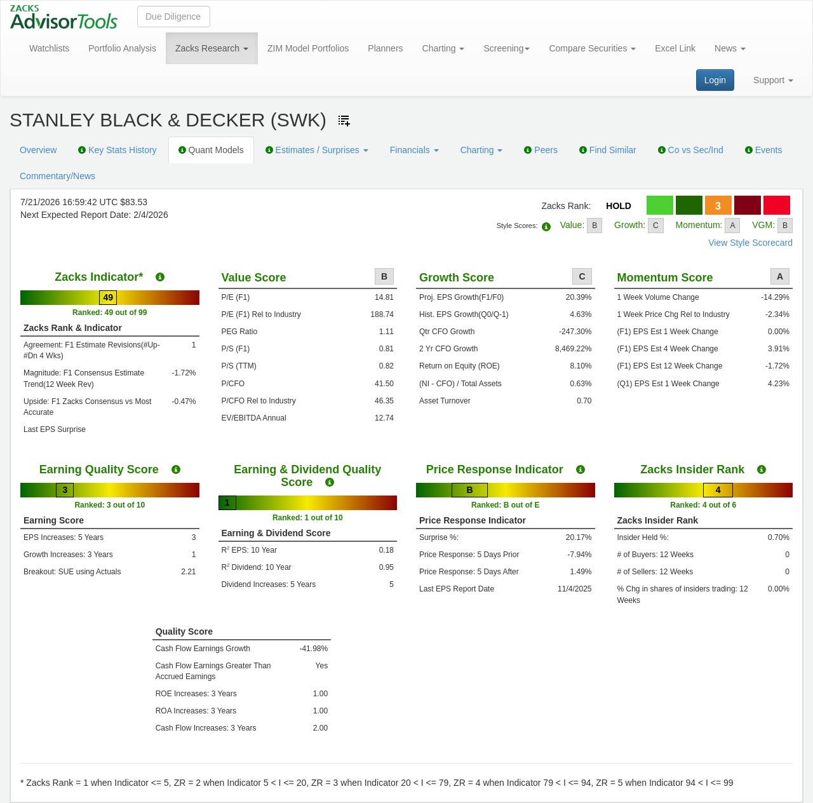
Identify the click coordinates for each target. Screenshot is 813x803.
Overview (38, 150)
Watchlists (49, 48)
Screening (506, 48)
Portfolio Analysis (122, 48)
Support (773, 80)
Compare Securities (592, 48)
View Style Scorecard (750, 243)
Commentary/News (57, 176)
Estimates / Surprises (316, 150)
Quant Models (211, 150)
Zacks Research (211, 48)
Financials (414, 150)
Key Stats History (117, 150)
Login (715, 80)
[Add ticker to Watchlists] (344, 120)
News (730, 48)
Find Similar (607, 150)
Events (764, 150)
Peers (540, 150)
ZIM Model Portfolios (308, 48)
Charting (443, 48)
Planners (385, 48)
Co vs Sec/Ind (690, 150)
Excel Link (675, 48)
